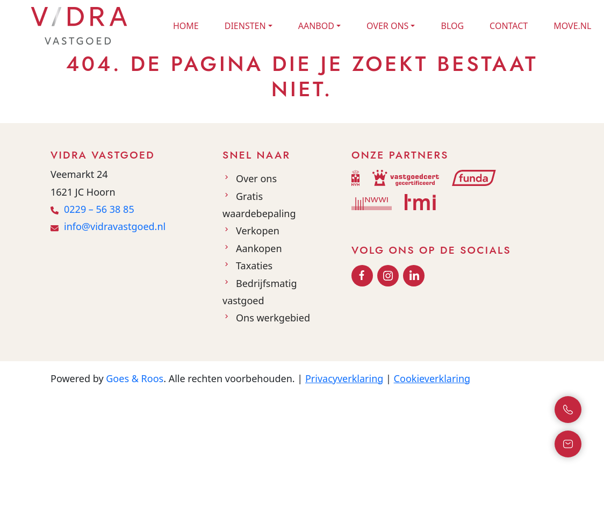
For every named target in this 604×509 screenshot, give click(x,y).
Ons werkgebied (273, 317)
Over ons (387, 26)
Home (186, 26)
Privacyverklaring (344, 378)
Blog (452, 26)
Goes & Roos (134, 378)
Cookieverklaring (432, 378)
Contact (509, 26)
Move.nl (572, 26)
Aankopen (259, 248)
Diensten (245, 26)
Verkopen (257, 230)
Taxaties (254, 265)
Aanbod (316, 26)
